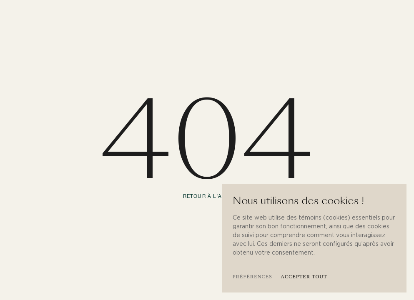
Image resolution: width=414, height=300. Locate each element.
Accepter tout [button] (304, 277)
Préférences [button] (252, 277)
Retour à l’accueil (213, 196)
